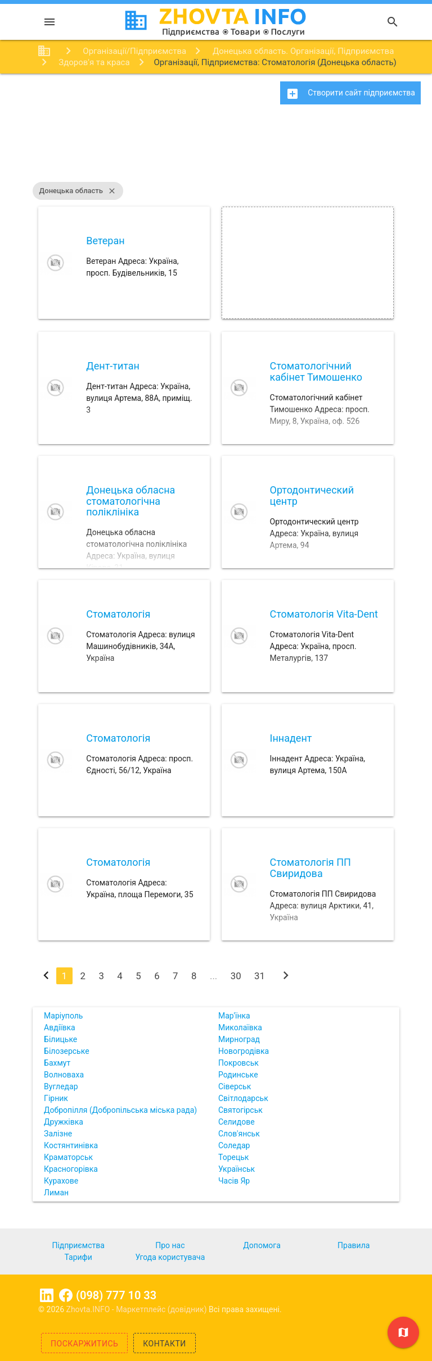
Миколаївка (240, 1027)
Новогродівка (243, 1051)
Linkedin (46, 1295)
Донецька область (77, 191)
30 (236, 975)
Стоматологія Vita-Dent (324, 614)
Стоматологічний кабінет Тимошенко (316, 371)
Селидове (236, 1121)
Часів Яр (234, 1180)
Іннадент (291, 738)
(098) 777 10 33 (116, 1295)
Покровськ (238, 1062)
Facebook (66, 1295)
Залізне (58, 1133)
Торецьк (233, 1157)
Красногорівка (71, 1168)
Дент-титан (113, 366)
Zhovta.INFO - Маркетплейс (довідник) (137, 1309)
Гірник (56, 1098)
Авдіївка (59, 1027)
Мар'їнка (234, 1015)
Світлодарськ (243, 1098)
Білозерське (66, 1051)
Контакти (164, 1343)
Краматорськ (68, 1157)
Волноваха (64, 1074)
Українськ (236, 1168)
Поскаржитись (84, 1343)
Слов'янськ (239, 1133)
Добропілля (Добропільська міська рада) (120, 1110)
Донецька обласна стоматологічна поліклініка (130, 501)
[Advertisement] (216, 149)
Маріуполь (63, 1015)
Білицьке (60, 1039)
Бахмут (57, 1062)
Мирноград (239, 1039)
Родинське (238, 1074)
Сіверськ (234, 1086)
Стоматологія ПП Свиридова (310, 867)
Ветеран (105, 240)
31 (259, 975)
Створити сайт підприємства (350, 94)
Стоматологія (118, 614)
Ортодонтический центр (312, 495)
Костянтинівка (71, 1145)
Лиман (56, 1192)
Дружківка (63, 1121)
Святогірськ (240, 1110)
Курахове (61, 1180)
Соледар (234, 1145)
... (213, 975)
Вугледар (61, 1086)
